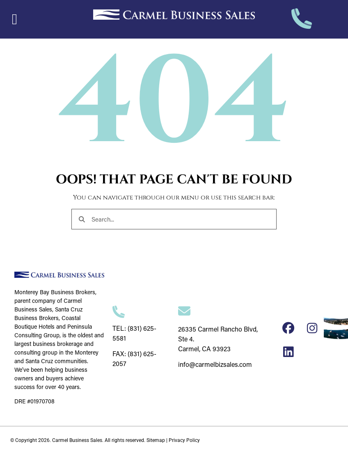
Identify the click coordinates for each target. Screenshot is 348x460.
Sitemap (156, 440)
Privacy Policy (184, 440)
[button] (14, 19)
